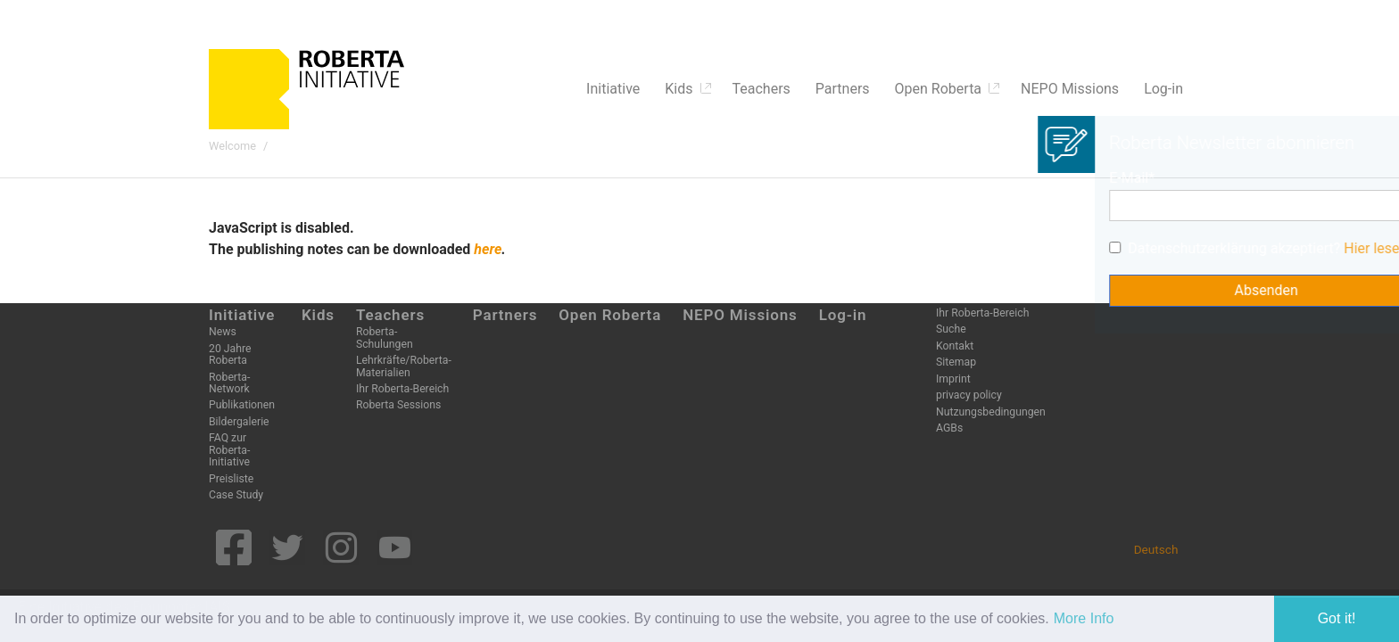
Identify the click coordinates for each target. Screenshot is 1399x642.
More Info (1084, 618)
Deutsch (1156, 549)
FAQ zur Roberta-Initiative (229, 450)
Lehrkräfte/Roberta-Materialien (403, 366)
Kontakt (954, 346)
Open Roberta (610, 315)
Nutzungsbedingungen (991, 412)
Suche (951, 329)
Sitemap (956, 362)
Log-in (843, 315)
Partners (505, 315)
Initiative (242, 315)
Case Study (236, 495)
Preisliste (231, 479)
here (487, 249)
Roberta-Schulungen (384, 337)
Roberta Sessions (398, 405)
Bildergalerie (239, 422)
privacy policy (969, 395)
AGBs (949, 428)
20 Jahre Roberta (230, 354)
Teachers (390, 315)
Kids (318, 315)
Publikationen (242, 405)
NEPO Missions (740, 315)
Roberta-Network (229, 383)
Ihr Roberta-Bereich (402, 389)
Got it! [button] (1337, 618)
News (222, 331)
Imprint (953, 379)
